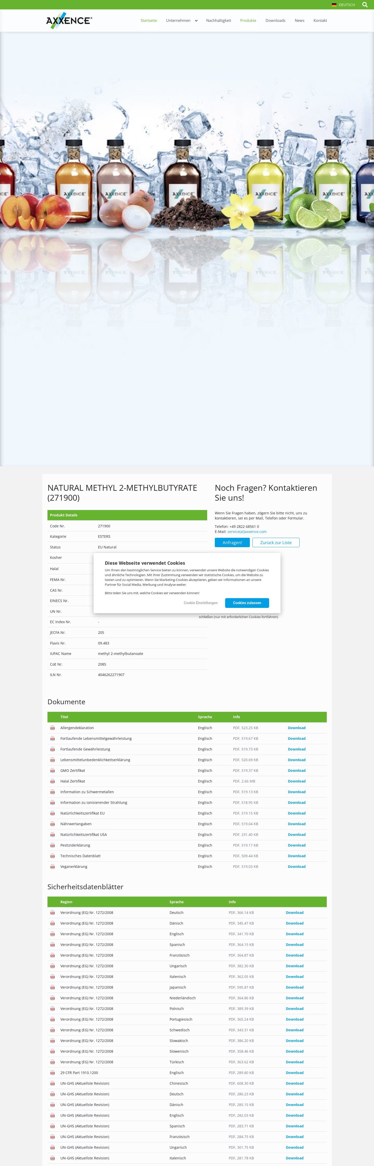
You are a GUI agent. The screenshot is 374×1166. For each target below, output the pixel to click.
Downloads (280, 20)
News (302, 20)
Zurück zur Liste (276, 542)
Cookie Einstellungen (198, 603)
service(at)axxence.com (247, 531)
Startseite (160, 20)
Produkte (254, 20)
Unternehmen (187, 20)
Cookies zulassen (246, 603)
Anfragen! (232, 542)
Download (297, 727)
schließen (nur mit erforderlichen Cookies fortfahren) (238, 617)
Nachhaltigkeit (226, 20)
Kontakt (321, 20)
